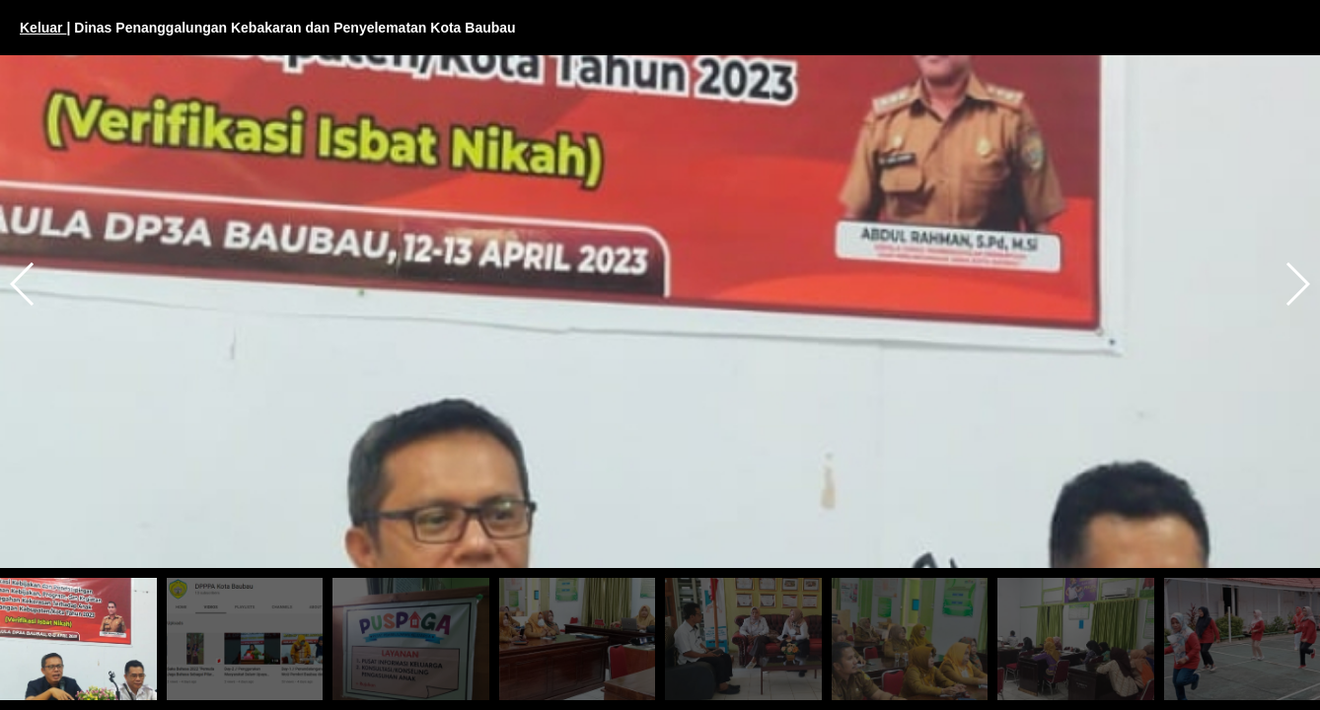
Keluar (43, 28)
